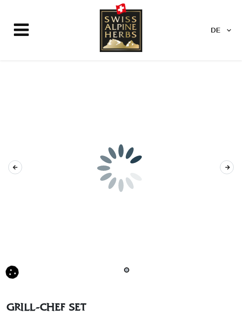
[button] (15, 167)
